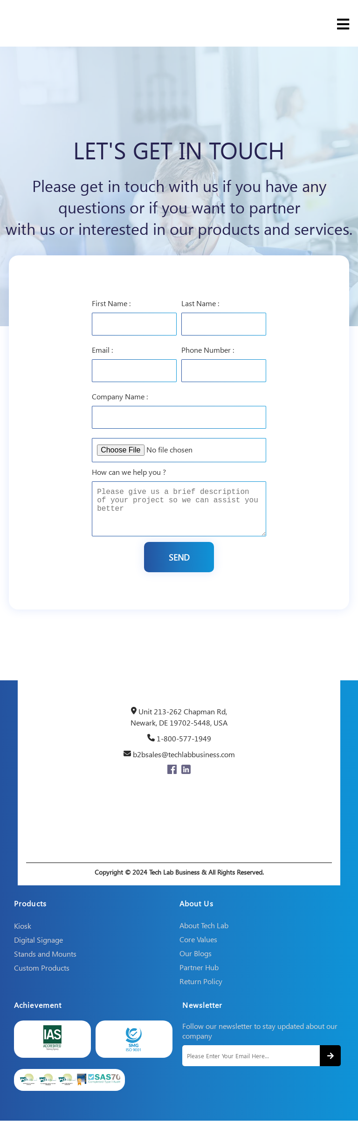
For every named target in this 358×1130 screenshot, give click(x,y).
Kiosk (22, 935)
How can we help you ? (129, 470)
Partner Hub (199, 976)
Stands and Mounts (45, 963)
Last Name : (200, 301)
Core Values (198, 948)
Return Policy (200, 990)
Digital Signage (38, 949)
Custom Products (41, 977)
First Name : (111, 301)
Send (179, 564)
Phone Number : (207, 348)
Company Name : (120, 394)
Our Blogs (195, 962)
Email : (102, 348)
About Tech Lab (203, 934)
